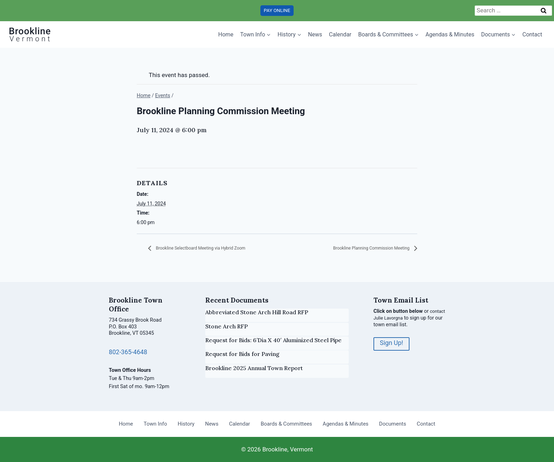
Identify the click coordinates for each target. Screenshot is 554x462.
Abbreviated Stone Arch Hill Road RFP (256, 312)
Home (226, 34)
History (186, 424)
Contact (532, 34)
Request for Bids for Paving (242, 353)
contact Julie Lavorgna (399, 318)
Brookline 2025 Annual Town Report (254, 368)
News (315, 34)
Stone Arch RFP (226, 326)
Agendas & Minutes (449, 34)
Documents (392, 424)
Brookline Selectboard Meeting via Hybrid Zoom (215, 248)
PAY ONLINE (277, 10)
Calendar (340, 34)
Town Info (155, 424)
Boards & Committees (286, 424)
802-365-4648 (130, 351)
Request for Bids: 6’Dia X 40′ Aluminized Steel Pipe (273, 340)
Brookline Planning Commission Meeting (359, 248)
